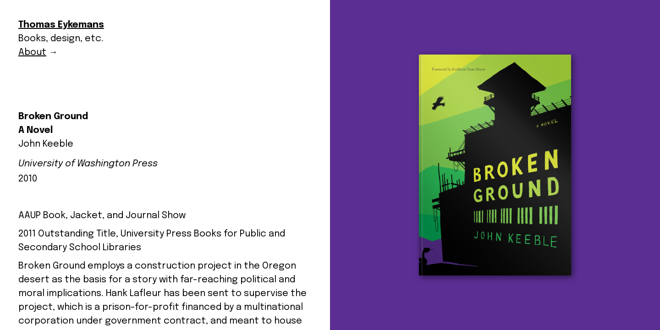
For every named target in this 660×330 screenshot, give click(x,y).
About (32, 52)
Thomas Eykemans (61, 25)
